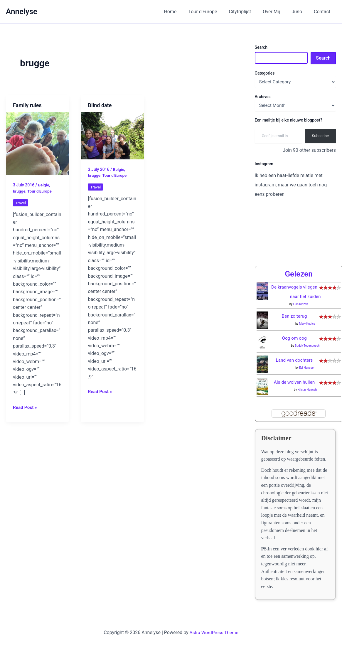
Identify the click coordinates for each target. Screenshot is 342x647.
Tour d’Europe (213, 11)
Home (183, 11)
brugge (19, 191)
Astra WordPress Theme (213, 632)
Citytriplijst (248, 11)
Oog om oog (294, 338)
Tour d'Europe (40, 191)
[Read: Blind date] (112, 135)
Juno (300, 11)
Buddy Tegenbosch (307, 345)
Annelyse (21, 11)
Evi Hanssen (307, 367)
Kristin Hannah (307, 389)
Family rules (27, 105)
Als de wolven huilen (294, 382)
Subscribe (320, 136)
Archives (263, 96)
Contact (323, 11)
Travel (20, 202)
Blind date (100, 105)
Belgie (43, 185)
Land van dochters (294, 360)
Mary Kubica (307, 323)
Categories (265, 73)
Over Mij (277, 11)
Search (261, 47)
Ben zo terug (294, 316)
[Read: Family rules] (37, 143)
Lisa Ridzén (300, 304)
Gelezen (298, 274)
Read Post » (25, 407)
